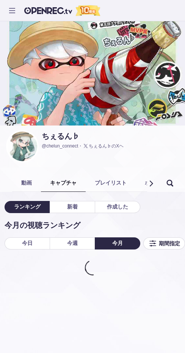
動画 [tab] (26, 183)
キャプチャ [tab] (63, 183)
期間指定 (164, 243)
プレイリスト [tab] (111, 183)
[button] (151, 183)
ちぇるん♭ (61, 136)
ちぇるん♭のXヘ (103, 146)
